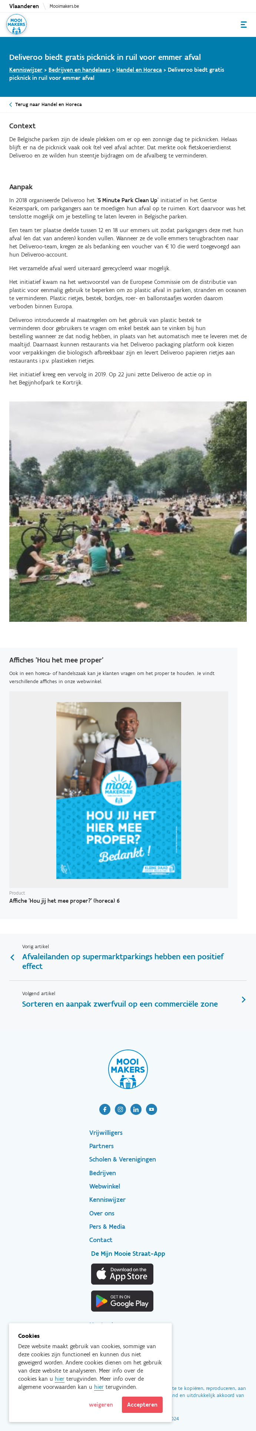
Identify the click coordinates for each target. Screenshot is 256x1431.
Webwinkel (104, 1186)
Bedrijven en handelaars (79, 69)
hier (59, 1378)
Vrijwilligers (106, 1133)
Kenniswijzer (26, 69)
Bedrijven (102, 1173)
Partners (101, 1146)
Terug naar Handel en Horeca (48, 104)
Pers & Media (107, 1227)
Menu (244, 24)
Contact (101, 1240)
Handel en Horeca (139, 69)
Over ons (101, 1213)
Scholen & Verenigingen (122, 1159)
